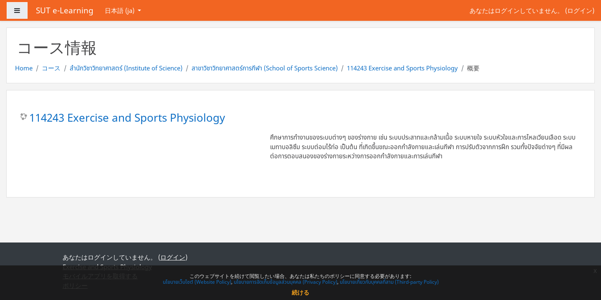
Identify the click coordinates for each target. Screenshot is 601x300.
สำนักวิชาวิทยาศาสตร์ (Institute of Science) (126, 68)
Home (24, 68)
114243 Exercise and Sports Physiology (402, 68)
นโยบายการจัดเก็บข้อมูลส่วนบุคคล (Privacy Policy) (285, 281)
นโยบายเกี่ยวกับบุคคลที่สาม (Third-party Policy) (389, 281)
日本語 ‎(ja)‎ (120, 10)
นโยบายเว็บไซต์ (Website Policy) (197, 281)
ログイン (579, 10)
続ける (300, 292)
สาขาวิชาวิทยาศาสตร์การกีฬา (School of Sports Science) (265, 68)
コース (51, 68)
